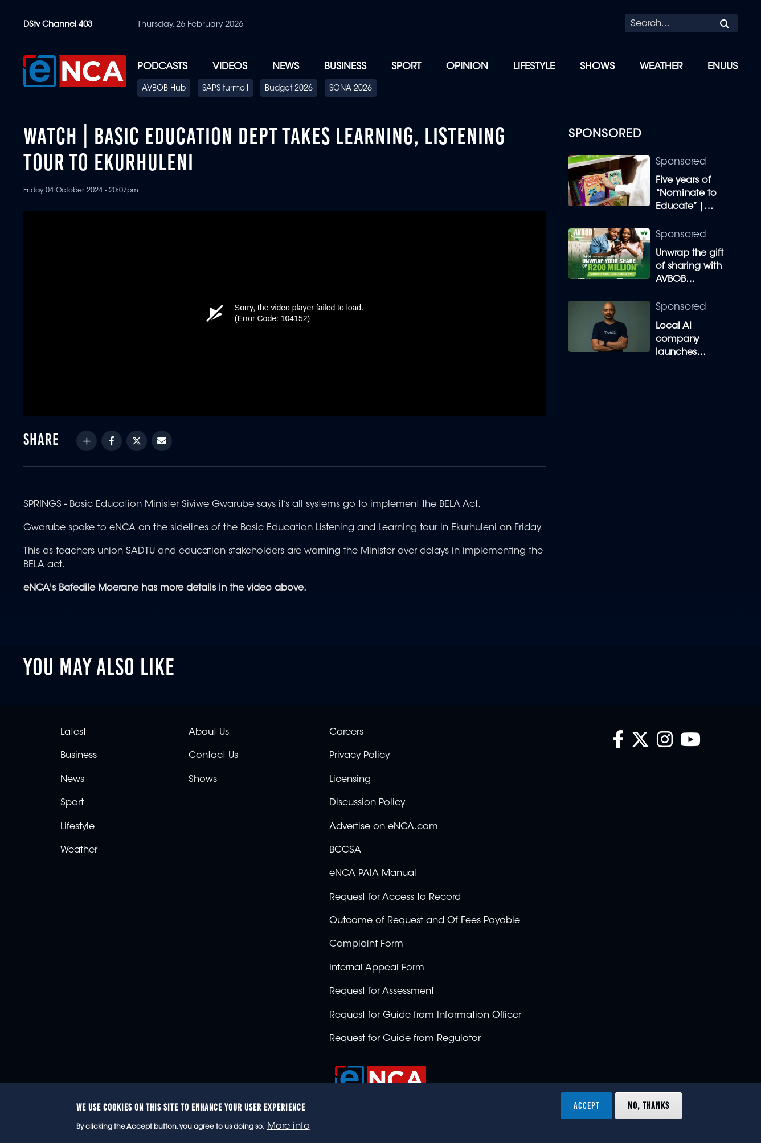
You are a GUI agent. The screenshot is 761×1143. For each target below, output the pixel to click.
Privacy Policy (359, 755)
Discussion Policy (367, 803)
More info (288, 1126)
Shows (597, 67)
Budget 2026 (289, 89)
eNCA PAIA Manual (372, 873)
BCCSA (345, 850)
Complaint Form (366, 944)
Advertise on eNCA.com (383, 826)
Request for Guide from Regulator (405, 1038)
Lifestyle (534, 67)
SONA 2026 (350, 89)
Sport (406, 67)
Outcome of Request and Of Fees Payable (424, 920)
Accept (587, 1105)
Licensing (350, 779)
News (285, 67)
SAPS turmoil (225, 89)
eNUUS (722, 67)
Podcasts (162, 67)
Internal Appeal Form (376, 968)
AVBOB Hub (164, 89)
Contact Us (213, 755)
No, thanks (648, 1105)
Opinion (467, 67)
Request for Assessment (381, 991)
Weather (661, 67)
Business (345, 67)
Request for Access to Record (395, 897)
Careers (346, 732)
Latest (73, 732)
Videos (229, 67)
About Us (209, 732)
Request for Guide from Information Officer (425, 1015)
